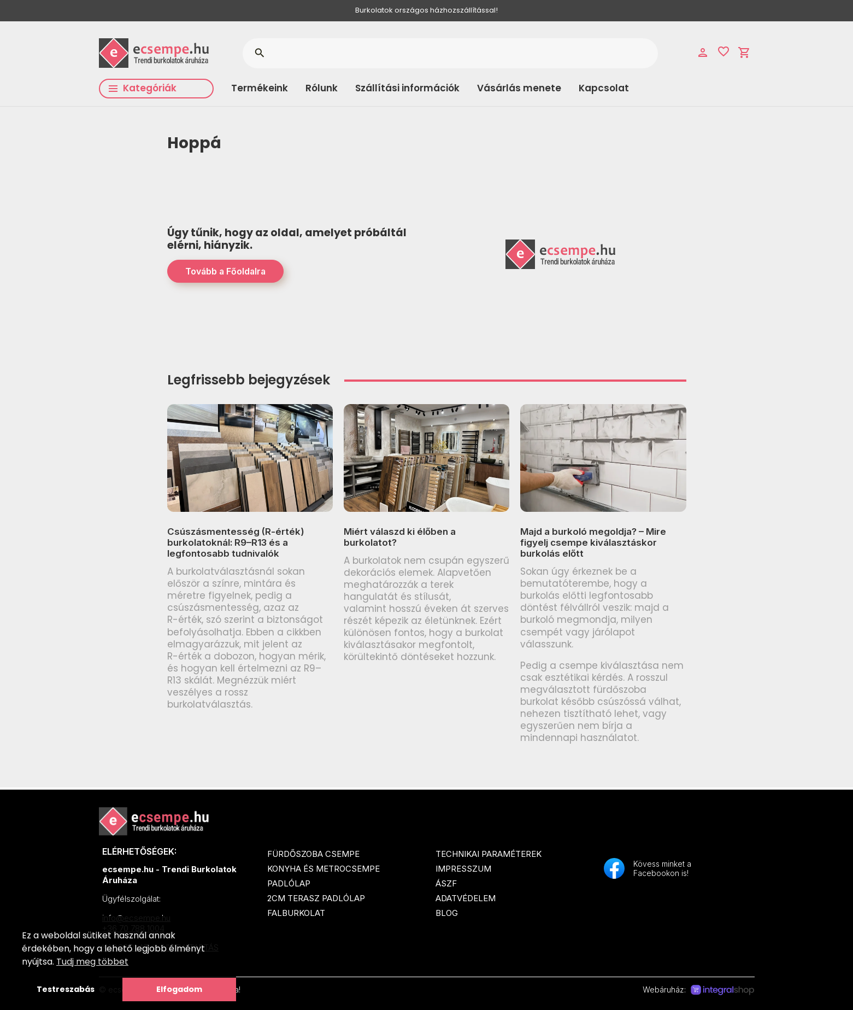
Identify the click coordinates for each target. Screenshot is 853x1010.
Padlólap (288, 883)
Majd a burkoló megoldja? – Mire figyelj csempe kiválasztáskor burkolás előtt (593, 542)
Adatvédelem (466, 898)
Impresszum (463, 868)
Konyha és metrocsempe (323, 868)
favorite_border (723, 51)
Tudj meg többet (92, 961)
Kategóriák (143, 88)
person (702, 52)
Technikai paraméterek (489, 854)
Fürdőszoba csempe (313, 854)
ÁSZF (446, 883)
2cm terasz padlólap (316, 898)
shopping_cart (744, 52)
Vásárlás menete (519, 88)
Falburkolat (296, 913)
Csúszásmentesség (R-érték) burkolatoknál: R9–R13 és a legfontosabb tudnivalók (235, 542)
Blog (447, 913)
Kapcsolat (604, 88)
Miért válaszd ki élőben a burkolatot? (400, 537)
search (259, 53)
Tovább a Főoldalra (225, 271)
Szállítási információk (407, 88)
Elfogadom (179, 989)
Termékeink (259, 88)
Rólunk (321, 88)
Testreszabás (66, 989)
